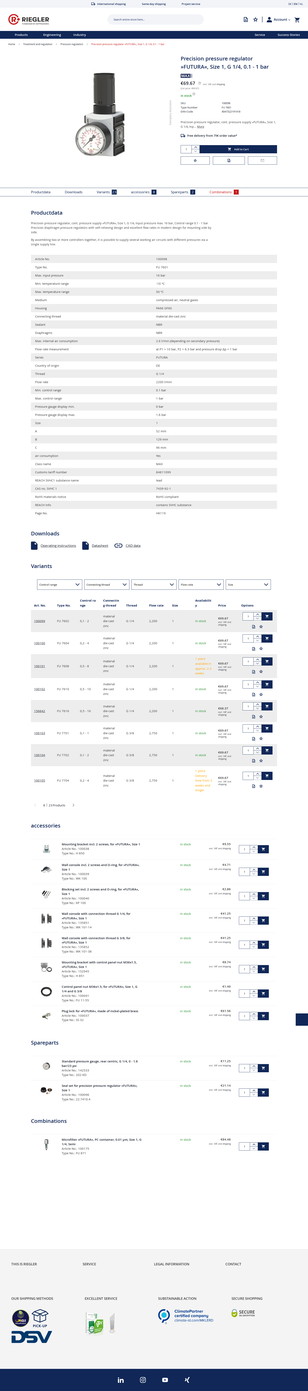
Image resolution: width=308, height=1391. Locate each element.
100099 (39, 621)
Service (260, 35)
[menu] (122, 35)
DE (290, 4)
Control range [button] (48, 584)
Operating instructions (58, 545)
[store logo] (56, 19)
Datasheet (100, 545)
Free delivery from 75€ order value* (212, 136)
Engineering (52, 35)
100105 (39, 780)
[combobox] (152, 19)
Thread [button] (138, 584)
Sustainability (21, 1214)
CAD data (133, 545)
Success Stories (289, 35)
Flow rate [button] (187, 584)
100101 (39, 666)
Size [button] (230, 584)
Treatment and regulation (37, 44)
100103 (39, 733)
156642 (39, 711)
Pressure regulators (71, 44)
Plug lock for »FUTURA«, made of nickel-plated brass (100, 1011)
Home (11, 44)
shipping (221, 84)
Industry (79, 35)
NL (301, 4)
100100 (39, 643)
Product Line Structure (29, 1228)
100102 (39, 689)
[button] (282, 19)
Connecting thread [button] (98, 584)
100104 (39, 755)
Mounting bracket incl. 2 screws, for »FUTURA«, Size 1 (101, 844)
